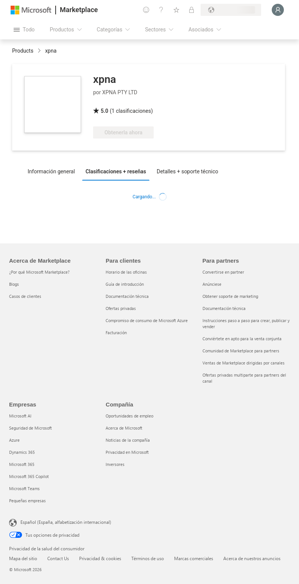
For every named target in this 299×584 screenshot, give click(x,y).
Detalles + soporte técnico (187, 171)
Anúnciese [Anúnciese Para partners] (211, 284)
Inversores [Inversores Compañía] (115, 464)
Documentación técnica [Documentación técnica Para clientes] (127, 296)
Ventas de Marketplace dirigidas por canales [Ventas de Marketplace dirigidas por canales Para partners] (243, 363)
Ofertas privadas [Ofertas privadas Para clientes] (121, 308)
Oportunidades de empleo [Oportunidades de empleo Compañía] (129, 416)
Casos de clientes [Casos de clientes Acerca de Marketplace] (25, 296)
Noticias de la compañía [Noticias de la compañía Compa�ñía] (128, 440)
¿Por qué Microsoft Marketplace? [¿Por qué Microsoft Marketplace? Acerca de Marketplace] (39, 272)
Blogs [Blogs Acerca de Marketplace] (14, 284)
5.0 (104, 111)
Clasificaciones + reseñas (116, 171)
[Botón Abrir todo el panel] (24, 29)
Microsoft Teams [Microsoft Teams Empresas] (24, 488)
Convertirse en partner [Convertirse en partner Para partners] (223, 272)
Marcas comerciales (193, 558)
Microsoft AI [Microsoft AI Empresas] (20, 416)
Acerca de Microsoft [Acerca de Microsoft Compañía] (124, 428)
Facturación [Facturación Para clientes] (116, 332)
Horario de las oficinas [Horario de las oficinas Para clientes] (126, 272)
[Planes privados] (191, 10)
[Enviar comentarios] (146, 10)
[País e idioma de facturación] (231, 10)
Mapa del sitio (23, 558)
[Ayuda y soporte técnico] (161, 10)
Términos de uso (147, 558)
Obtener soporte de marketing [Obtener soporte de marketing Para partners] (230, 296)
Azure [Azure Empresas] (14, 440)
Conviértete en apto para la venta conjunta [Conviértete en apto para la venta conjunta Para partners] (242, 338)
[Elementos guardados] (176, 10)
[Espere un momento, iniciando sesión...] (277, 10)
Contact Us (58, 558)
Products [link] (22, 51)
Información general (51, 171)
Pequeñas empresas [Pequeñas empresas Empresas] (27, 500)
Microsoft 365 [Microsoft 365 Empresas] (21, 464)
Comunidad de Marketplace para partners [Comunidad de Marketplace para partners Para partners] (240, 351)
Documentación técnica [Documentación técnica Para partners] (224, 308)
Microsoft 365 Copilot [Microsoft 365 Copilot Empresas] (29, 476)
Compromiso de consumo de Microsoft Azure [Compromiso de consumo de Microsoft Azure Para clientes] (147, 320)
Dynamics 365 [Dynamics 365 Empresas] (22, 452)
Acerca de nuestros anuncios (251, 558)
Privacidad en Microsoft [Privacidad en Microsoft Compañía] (127, 452)
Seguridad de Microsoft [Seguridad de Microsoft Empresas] (30, 428)
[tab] (53, 171)
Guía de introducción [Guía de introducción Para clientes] (125, 284)
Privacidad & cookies (100, 558)
